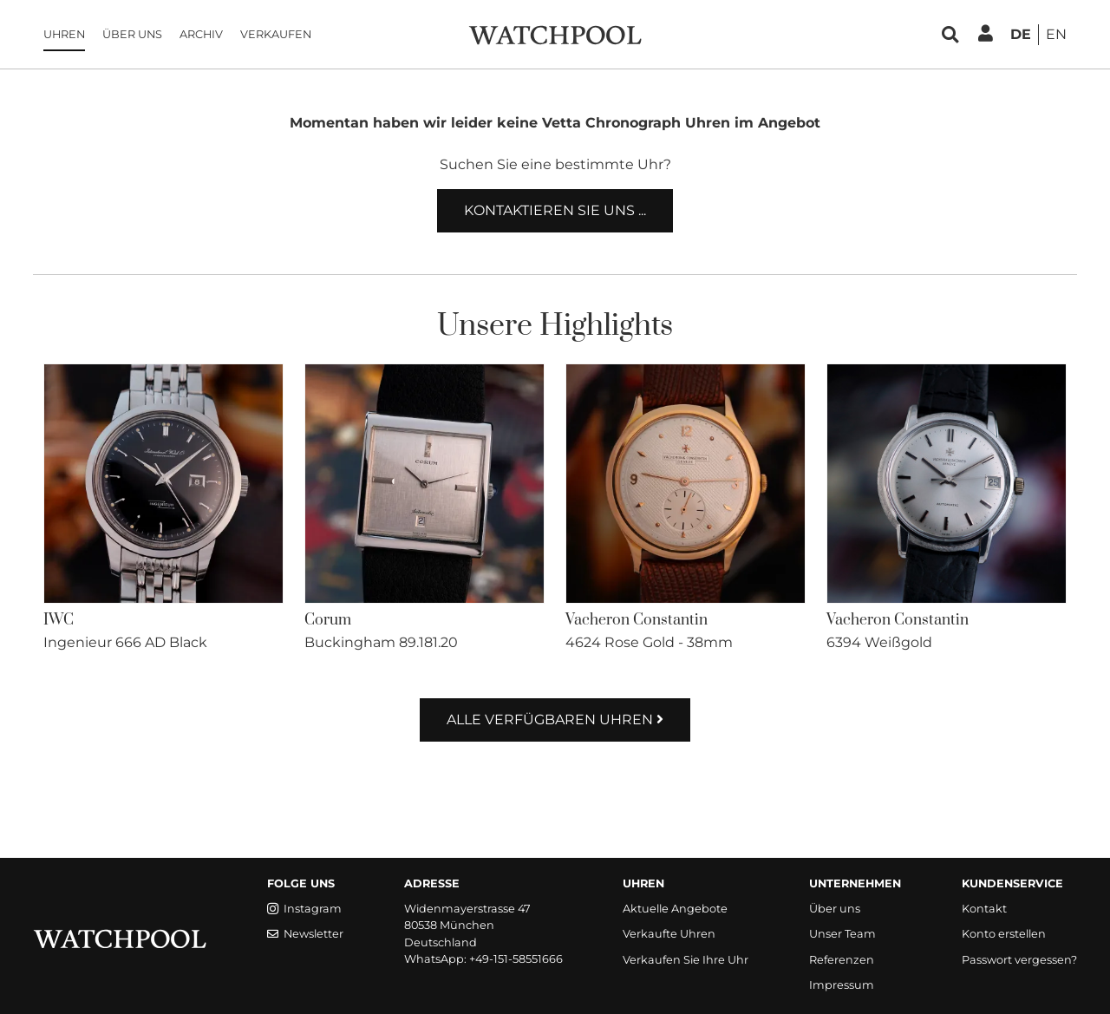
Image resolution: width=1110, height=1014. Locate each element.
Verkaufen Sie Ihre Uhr (685, 959)
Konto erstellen (1004, 933)
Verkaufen (275, 34)
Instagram (304, 908)
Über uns (132, 34)
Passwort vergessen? (1019, 959)
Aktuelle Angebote (675, 908)
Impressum (841, 984)
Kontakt (984, 908)
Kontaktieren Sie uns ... (555, 210)
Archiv (201, 34)
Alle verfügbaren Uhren (555, 719)
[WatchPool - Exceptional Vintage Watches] (555, 33)
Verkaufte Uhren (669, 933)
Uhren (64, 34)
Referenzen (841, 959)
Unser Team (842, 933)
